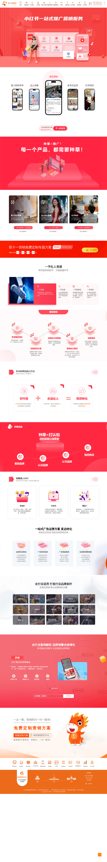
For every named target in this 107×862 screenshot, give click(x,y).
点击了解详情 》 (23, 235)
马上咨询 (91, 253)
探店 (62, 4)
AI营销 (38, 4)
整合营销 (26, 4)
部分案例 (79, 4)
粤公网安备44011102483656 (58, 788)
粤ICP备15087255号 (45, 788)
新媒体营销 (49, 4)
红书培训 (73, 4)
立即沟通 (65, 691)
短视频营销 (55, 4)
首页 (21, 4)
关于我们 (85, 4)
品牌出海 (67, 4)
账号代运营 (44, 4)
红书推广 (32, 4)
